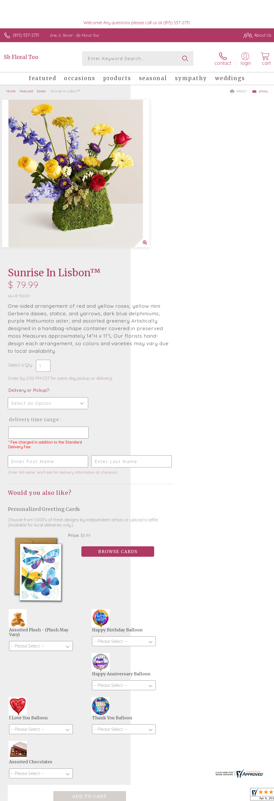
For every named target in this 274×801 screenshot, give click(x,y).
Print (238, 91)
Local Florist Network (220, 766)
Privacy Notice (183, 766)
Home (11, 91)
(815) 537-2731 (26, 35)
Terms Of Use (152, 766)
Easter (41, 91)
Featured (26, 91)
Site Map (252, 766)
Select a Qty (150, 204)
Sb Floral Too (21, 57)
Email (260, 91)
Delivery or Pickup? (159, 229)
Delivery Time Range (164, 258)
